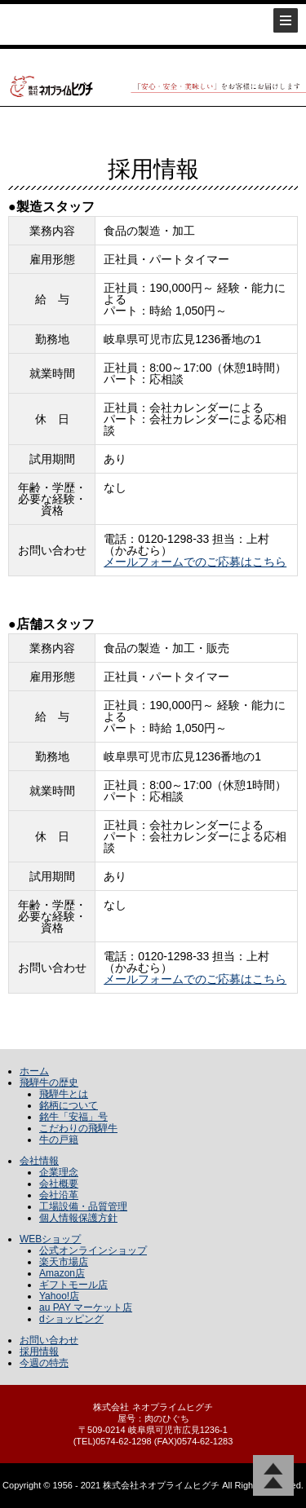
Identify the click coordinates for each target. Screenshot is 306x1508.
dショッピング (71, 1319)
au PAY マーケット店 (85, 1307)
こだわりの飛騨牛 (78, 1128)
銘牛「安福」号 (73, 1116)
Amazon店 (62, 1273)
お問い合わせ (49, 1340)
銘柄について (68, 1105)
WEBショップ (50, 1239)
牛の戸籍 (58, 1139)
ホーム (34, 1071)
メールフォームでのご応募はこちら (195, 561)
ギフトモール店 (73, 1284)
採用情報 (39, 1351)
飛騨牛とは (63, 1094)
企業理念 (58, 1172)
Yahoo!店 (59, 1296)
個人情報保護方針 (78, 1218)
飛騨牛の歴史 (49, 1082)
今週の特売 (44, 1363)
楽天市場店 (63, 1262)
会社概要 (58, 1183)
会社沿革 (58, 1195)
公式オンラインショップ (93, 1250)
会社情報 (39, 1160)
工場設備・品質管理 (83, 1206)
